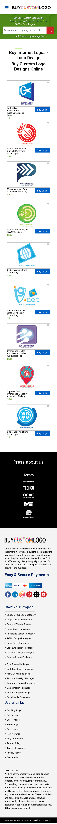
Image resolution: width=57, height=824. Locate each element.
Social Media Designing (18, 697)
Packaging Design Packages (21, 633)
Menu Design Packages (18, 673)
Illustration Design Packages (21, 683)
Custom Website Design (19, 624)
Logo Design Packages (18, 629)
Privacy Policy (14, 752)
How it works (13, 734)
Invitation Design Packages (20, 669)
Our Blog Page (14, 710)
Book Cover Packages (18, 643)
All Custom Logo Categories (28, 36)
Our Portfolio (13, 719)
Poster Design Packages (19, 692)
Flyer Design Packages (18, 664)
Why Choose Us (15, 738)
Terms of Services (16, 748)
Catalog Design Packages (19, 657)
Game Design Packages (18, 687)
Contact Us (12, 757)
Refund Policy (14, 743)
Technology (12, 724)
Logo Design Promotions (19, 619)
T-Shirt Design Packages (19, 638)
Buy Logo (42, 109)
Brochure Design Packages (20, 647)
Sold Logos (12, 729)
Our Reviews (13, 715)
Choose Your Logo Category (21, 615)
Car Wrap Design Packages (20, 652)
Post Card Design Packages (21, 678)
